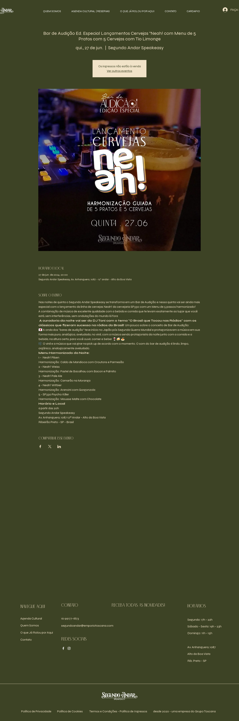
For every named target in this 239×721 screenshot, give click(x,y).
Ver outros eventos (119, 71)
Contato (26, 639)
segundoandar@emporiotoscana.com (87, 625)
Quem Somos (29, 625)
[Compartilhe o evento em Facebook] (40, 446)
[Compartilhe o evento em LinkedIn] (59, 446)
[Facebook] (63, 648)
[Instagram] (69, 648)
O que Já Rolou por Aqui (36, 632)
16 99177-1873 (70, 618)
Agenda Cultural (31, 618)
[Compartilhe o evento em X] (50, 446)
